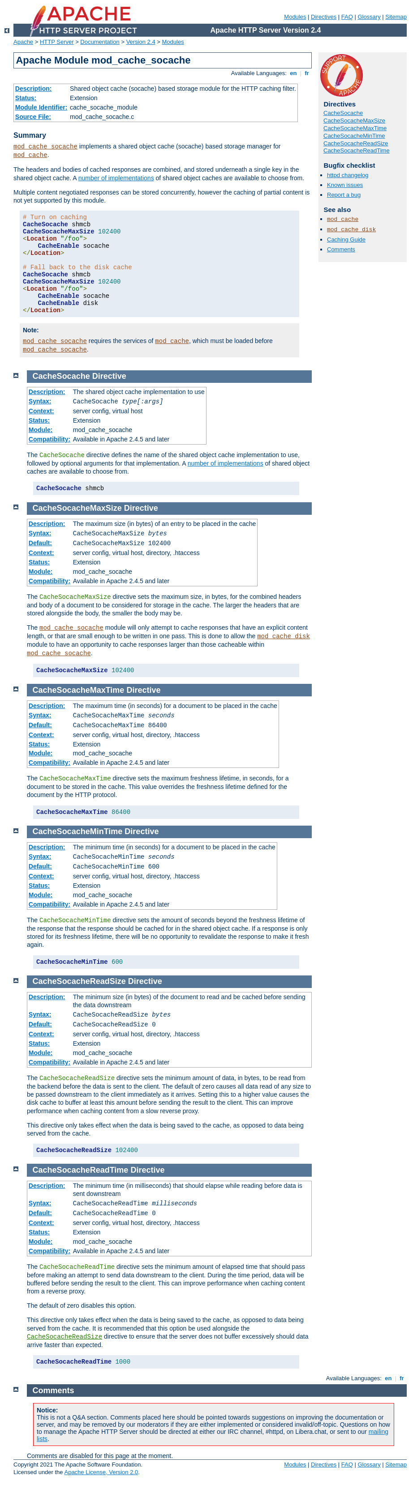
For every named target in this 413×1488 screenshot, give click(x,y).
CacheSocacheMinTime (354, 135)
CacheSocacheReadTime (356, 150)
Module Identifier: (41, 107)
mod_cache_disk (351, 229)
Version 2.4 (140, 41)
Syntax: (40, 401)
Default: (40, 543)
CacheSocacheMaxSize (354, 120)
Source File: (33, 116)
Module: (41, 429)
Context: (41, 411)
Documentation (99, 41)
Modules (295, 16)
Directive (109, 376)
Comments (341, 249)
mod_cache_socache (45, 146)
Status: (25, 98)
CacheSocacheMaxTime (355, 128)
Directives (323, 16)
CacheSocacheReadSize (355, 143)
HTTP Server (57, 41)
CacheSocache (343, 113)
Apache (23, 41)
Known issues (345, 185)
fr (307, 73)
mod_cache (30, 155)
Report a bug (344, 194)
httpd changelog (348, 175)
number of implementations (116, 178)
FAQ (347, 16)
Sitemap (396, 16)
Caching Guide (346, 239)
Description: (33, 88)
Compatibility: (49, 439)
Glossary (368, 16)
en (293, 73)
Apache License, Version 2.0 (101, 1472)
